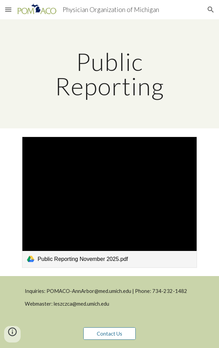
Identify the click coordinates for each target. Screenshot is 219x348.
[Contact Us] (109, 333)
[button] (8, 9)
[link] (109, 202)
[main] (109, 74)
